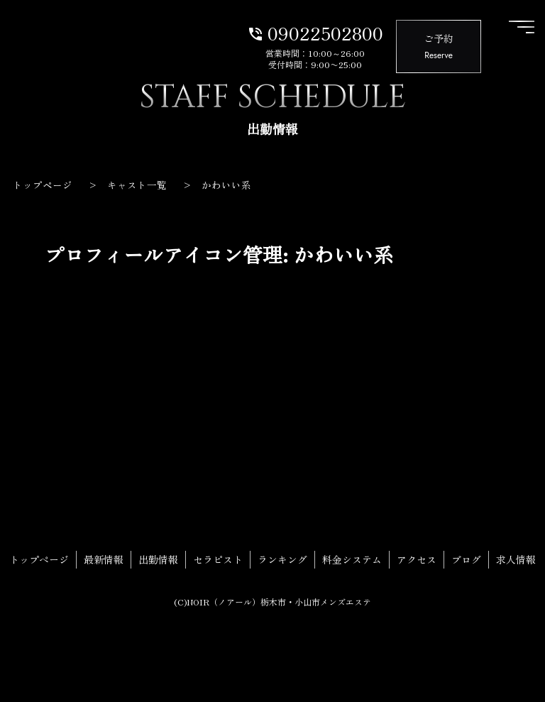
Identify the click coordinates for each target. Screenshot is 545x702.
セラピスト (218, 559)
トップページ (39, 559)
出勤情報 (158, 559)
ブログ (466, 559)
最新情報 (103, 559)
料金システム (352, 559)
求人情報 (516, 559)
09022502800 (315, 32)
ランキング (282, 559)
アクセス (416, 559)
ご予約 (439, 47)
